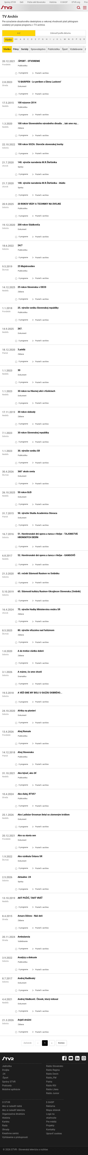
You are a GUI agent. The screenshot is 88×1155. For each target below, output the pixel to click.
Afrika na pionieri (27, 710)
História (53, 2)
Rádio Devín (52, 1073)
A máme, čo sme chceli (30, 671)
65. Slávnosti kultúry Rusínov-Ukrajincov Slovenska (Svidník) (49, 591)
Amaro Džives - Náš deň (30, 916)
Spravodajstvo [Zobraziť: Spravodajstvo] (38, 49)
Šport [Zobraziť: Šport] (65, 49)
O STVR (6, 1102)
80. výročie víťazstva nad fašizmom (36, 630)
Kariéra (5, 1121)
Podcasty (7, 1085)
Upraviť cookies (54, 1133)
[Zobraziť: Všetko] (7, 49)
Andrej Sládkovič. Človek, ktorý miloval (38, 999)
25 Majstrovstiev (26, 266)
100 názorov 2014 (27, 102)
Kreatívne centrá (10, 1133)
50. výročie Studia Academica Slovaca (37, 513)
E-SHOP (64, 2)
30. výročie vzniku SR (29, 450)
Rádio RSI (51, 1085)
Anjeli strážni (24, 1019)
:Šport (5, 1077)
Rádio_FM (51, 1077)
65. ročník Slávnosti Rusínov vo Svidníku (38, 573)
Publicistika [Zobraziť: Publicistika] (54, 49)
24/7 (20, 245)
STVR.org (76, 2)
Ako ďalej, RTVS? (27, 794)
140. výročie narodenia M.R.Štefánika (37, 162)
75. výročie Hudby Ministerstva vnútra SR (39, 609)
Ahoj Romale (24, 731)
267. (20, 328)
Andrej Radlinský (26, 978)
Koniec (61, 1043)
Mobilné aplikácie (11, 1089)
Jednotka (7, 1066)
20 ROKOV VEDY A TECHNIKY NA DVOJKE (39, 203)
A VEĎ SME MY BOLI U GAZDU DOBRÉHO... (40, 692)
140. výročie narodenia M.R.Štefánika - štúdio (41, 183)
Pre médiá (51, 1121)
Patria (49, 1081)
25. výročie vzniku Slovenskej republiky (38, 307)
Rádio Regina (53, 1070)
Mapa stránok (53, 1110)
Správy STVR (10, 2)
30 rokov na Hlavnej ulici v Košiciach (36, 391)
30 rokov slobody (26, 412)
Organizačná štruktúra (13, 1114)
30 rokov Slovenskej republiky (33, 432)
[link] (40, 73)
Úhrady (5, 1129)
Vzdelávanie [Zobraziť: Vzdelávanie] (76, 49)
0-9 (16, 39)
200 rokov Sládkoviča (29, 224)
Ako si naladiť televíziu (13, 1110)
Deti (22, 2)
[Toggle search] (78, 7)
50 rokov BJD (24, 492)
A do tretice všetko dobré (31, 651)
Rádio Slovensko (54, 1066)
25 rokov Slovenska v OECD (32, 287)
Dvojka (5, 1070)
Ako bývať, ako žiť (27, 773)
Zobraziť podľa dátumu (60, 33)
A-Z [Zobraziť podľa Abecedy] (18, 33)
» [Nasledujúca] (51, 1043)
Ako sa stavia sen (27, 835)
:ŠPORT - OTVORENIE (29, 61)
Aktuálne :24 (24, 877)
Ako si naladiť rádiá (12, 1106)
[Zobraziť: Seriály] (25, 49)
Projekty (50, 1125)
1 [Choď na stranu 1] (44, 1043)
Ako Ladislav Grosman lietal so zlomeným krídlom (44, 814)
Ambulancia (24, 936)
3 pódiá (21, 349)
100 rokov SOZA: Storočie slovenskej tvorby (40, 144)
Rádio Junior (52, 1093)
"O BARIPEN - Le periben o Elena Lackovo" (39, 81)
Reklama (50, 1106)
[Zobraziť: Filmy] (16, 49)
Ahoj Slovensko (26, 752)
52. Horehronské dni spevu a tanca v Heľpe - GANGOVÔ (46, 555)
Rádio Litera (52, 1089)
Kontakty (50, 1129)
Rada (4, 1125)
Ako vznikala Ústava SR (30, 856)
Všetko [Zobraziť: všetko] (8, 39)
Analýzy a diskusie (27, 957)
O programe (21, 73)
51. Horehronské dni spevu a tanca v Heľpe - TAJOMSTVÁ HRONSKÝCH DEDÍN (48, 536)
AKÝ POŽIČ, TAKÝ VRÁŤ (30, 898)
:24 (3, 1073)
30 (19, 370)
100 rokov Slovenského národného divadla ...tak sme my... (48, 123)
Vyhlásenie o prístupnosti (15, 1137)
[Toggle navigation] (85, 7)
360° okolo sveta (26, 471)
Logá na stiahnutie (51, 1116)
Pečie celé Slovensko (36, 2)
